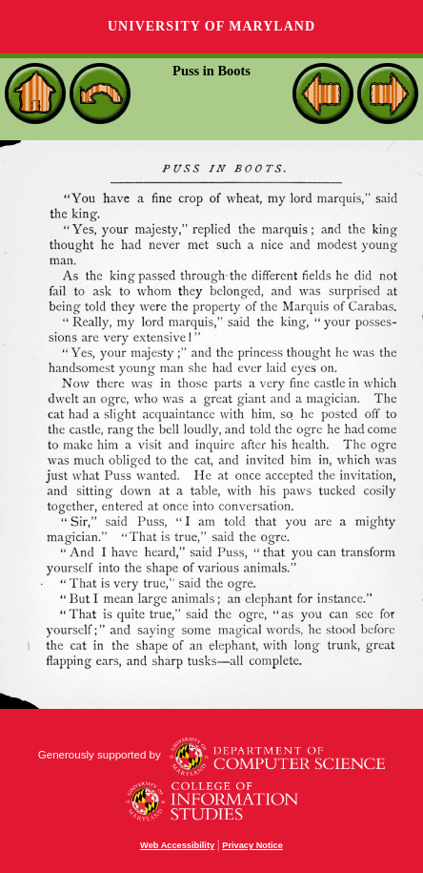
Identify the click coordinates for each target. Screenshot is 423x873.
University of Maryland (211, 26)
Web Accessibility (177, 845)
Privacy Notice (252, 845)
